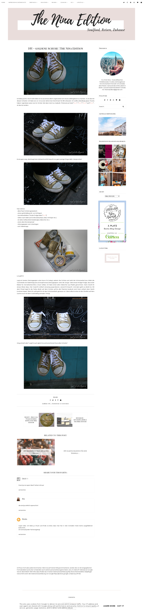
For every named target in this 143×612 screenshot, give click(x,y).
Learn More (109, 606)
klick (75, 103)
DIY (72, 2)
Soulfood (44, 2)
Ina (23, 499)
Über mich (32, 2)
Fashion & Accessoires (60, 403)
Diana (24, 519)
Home (3, 2)
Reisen (54, 2)
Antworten (22, 490)
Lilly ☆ (25, 478)
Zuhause (63, 2)
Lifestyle (80, 2)
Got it (120, 606)
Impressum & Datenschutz (17, 2)
